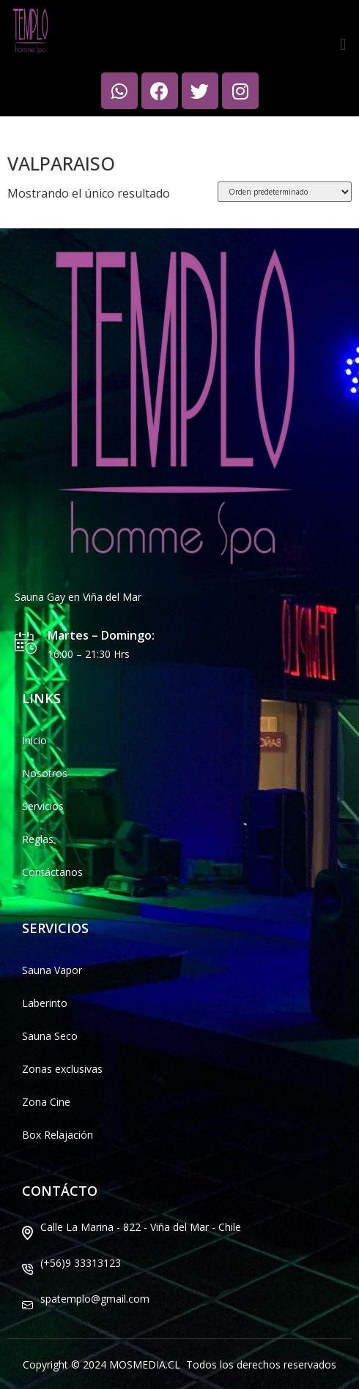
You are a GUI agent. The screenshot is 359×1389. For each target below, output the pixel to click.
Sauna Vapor (52, 970)
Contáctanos (52, 872)
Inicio (19, 129)
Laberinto (44, 1003)
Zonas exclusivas (62, 1069)
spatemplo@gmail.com (94, 1299)
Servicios (43, 806)
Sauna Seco (50, 1036)
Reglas (37, 839)
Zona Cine (46, 1102)
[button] (343, 43)
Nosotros (44, 773)
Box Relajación (57, 1135)
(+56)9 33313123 (80, 1263)
